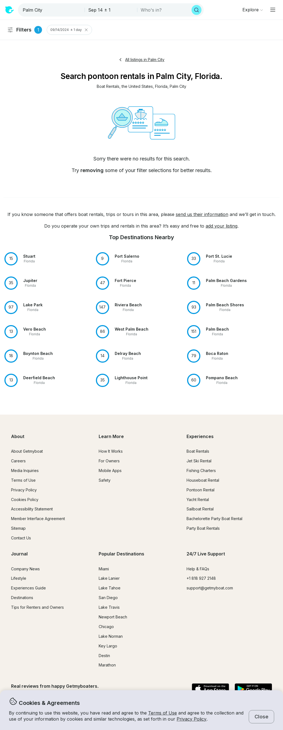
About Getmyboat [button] (27, 451)
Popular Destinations (121, 554)
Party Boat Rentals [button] (203, 528)
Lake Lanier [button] (109, 578)
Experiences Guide (28, 588)
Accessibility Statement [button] (32, 509)
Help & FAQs (198, 568)
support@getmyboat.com (210, 588)
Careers (18, 460)
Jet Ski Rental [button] (199, 460)
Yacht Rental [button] (198, 499)
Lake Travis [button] (109, 607)
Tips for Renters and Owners (37, 607)
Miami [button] (104, 568)
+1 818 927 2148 (201, 578)
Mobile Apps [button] (110, 470)
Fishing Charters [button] (201, 470)
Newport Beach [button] (113, 617)
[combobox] (51, 10)
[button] (108, 86)
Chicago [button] (106, 626)
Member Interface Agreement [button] (38, 518)
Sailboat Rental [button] (200, 509)
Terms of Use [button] (162, 713)
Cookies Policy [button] (24, 499)
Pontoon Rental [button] (200, 489)
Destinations (22, 597)
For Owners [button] (109, 460)
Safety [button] (105, 480)
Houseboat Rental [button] (203, 480)
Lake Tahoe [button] (109, 588)
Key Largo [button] (108, 646)
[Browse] (252, 10)
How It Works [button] (111, 451)
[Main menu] (273, 9)
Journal (19, 554)
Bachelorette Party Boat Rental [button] (214, 518)
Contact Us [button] (21, 538)
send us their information (202, 214)
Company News (25, 568)
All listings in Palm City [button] (141, 59)
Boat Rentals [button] (198, 451)
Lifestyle (18, 578)
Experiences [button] (200, 436)
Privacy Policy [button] (191, 719)
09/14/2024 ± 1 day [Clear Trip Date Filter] (69, 30)
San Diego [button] (108, 597)
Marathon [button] (107, 665)
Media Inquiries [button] (25, 470)
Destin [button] (104, 655)
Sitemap (18, 528)
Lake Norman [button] (111, 636)
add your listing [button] (221, 226)
